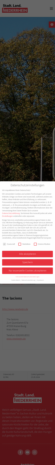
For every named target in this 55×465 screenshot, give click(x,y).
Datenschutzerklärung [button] (28, 280)
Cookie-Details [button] (15, 280)
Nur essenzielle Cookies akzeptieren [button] (27, 270)
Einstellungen (7, 216)
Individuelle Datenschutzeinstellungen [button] (28, 277)
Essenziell (9, 244)
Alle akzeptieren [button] (27, 253)
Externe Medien (42, 244)
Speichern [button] (27, 262)
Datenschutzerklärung (11, 213)
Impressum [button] (40, 280)
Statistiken (24, 244)
